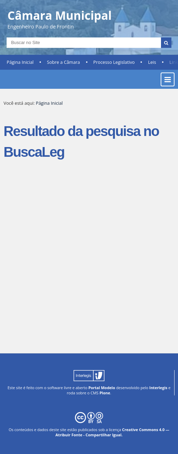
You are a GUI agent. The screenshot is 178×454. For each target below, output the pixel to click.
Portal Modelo (101, 387)
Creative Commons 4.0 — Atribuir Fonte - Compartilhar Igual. (112, 432)
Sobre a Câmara (63, 62)
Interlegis (158, 387)
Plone (105, 392)
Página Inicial (20, 62)
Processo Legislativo (114, 62)
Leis (152, 62)
